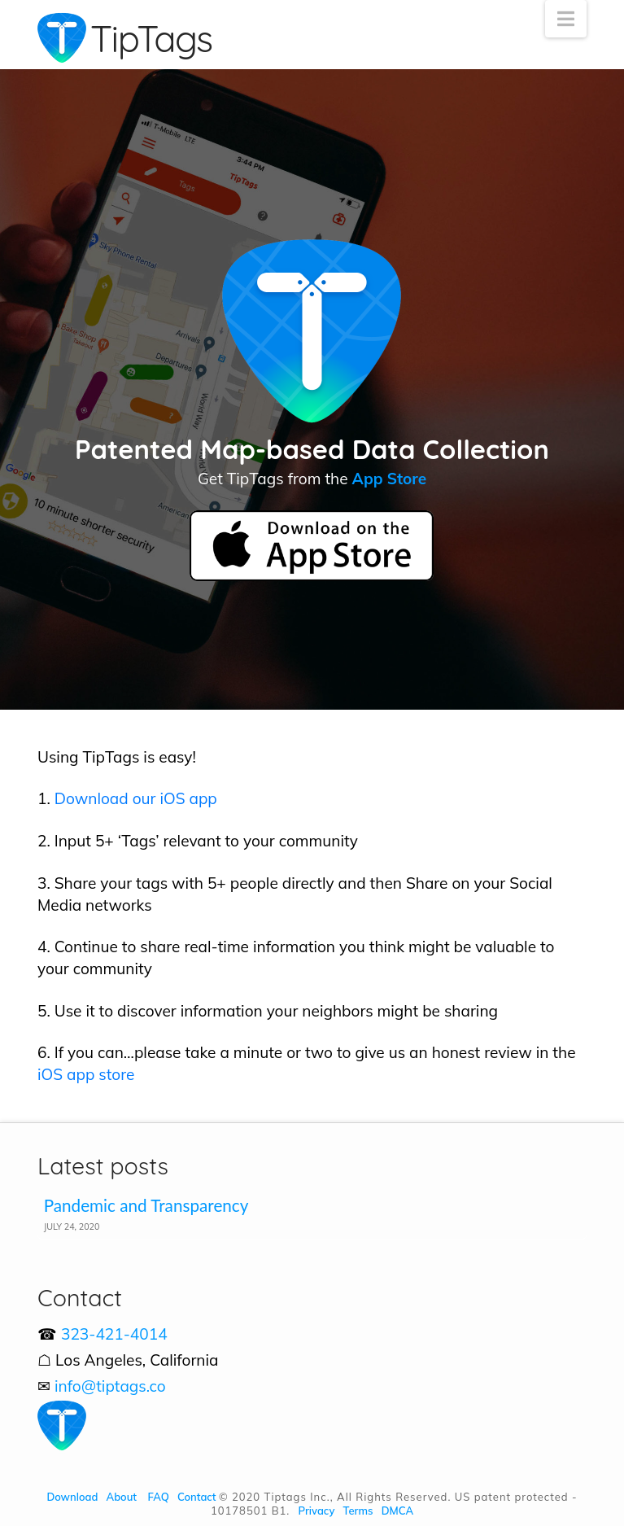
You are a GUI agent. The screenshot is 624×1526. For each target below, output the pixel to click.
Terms (358, 1510)
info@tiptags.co (110, 1386)
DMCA (397, 1510)
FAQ (158, 1496)
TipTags (151, 38)
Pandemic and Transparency (146, 1205)
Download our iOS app (136, 798)
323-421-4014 (114, 1334)
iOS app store (85, 1074)
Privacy (317, 1510)
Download (72, 1496)
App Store (389, 478)
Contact (196, 1496)
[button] (566, 18)
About (122, 1496)
